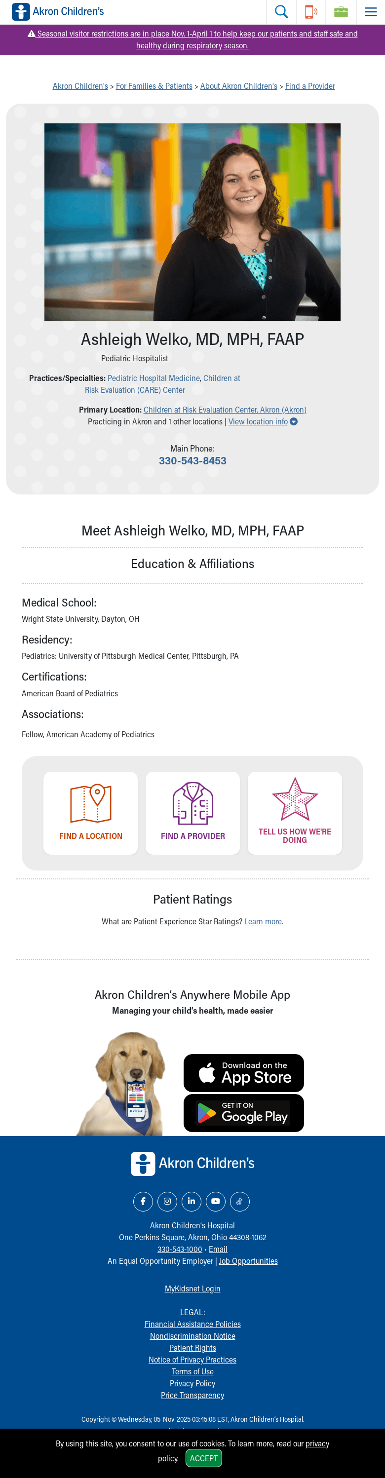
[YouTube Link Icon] (216, 1202)
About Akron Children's (238, 85)
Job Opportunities (248, 1260)
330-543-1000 (179, 1249)
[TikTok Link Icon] (240, 1202)
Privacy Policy (192, 1383)
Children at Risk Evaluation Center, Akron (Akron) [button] (225, 409)
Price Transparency (192, 1395)
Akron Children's (80, 85)
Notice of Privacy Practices (192, 1359)
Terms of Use (193, 1371)
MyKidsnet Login (193, 1288)
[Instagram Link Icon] (167, 1202)
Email (218, 1249)
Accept (204, 1458)
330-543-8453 (193, 460)
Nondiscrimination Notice (192, 1335)
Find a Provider (310, 85)
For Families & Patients (154, 85)
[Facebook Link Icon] (143, 1202)
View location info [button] (263, 421)
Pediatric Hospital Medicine (154, 378)
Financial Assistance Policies (193, 1324)
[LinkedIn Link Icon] (191, 1202)
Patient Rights (192, 1347)
